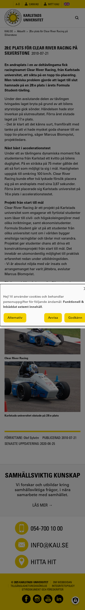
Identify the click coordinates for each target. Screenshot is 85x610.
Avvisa (53, 318)
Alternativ (14, 318)
